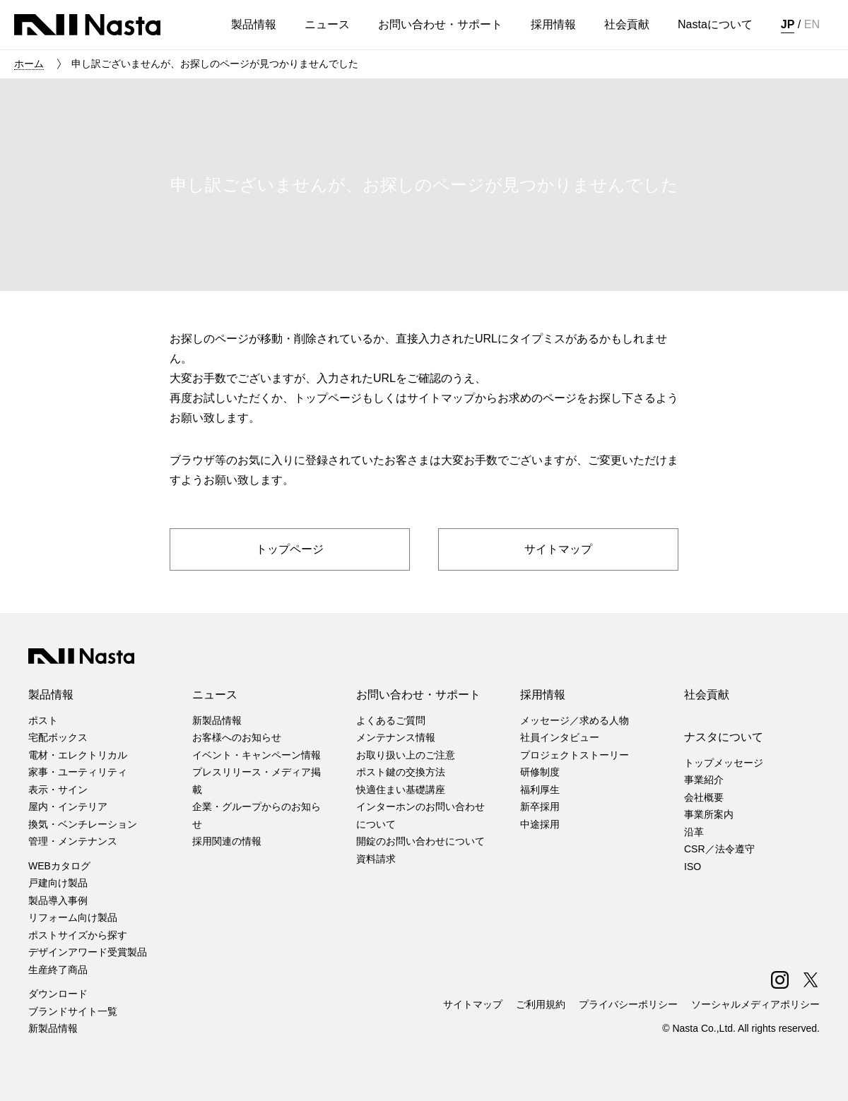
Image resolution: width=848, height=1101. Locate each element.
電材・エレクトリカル (77, 755)
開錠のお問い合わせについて (420, 841)
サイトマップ (472, 1004)
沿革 (694, 832)
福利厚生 (540, 789)
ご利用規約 (540, 1004)
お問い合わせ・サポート (418, 695)
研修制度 (540, 772)
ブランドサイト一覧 (72, 1011)
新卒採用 (540, 806)
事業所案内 (709, 814)
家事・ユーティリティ (77, 772)
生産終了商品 (58, 969)
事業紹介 (704, 779)
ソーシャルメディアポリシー (755, 1004)
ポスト (43, 720)
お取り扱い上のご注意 (405, 755)
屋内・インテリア (67, 806)
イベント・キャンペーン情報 (256, 755)
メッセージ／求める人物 (574, 720)
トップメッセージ (723, 762)
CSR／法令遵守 (719, 849)
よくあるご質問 (390, 720)
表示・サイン (58, 789)
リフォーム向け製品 (72, 917)
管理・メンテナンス (72, 841)
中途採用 (540, 824)
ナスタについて (723, 737)
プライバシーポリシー (628, 1004)
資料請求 (376, 858)
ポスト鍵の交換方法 (400, 772)
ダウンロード (58, 993)
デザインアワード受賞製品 (87, 952)
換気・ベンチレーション (82, 824)
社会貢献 (706, 695)
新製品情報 (53, 1028)
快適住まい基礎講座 (400, 789)
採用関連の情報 (226, 841)
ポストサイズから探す (77, 935)
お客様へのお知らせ (236, 737)
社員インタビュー (559, 737)
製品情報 (50, 695)
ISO (692, 866)
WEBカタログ (59, 865)
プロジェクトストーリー (574, 755)
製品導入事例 (58, 900)
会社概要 (704, 797)
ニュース (214, 695)
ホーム (29, 63)
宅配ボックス (58, 737)
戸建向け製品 (58, 882)
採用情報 (542, 695)
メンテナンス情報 (395, 737)
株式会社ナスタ (87, 24)
